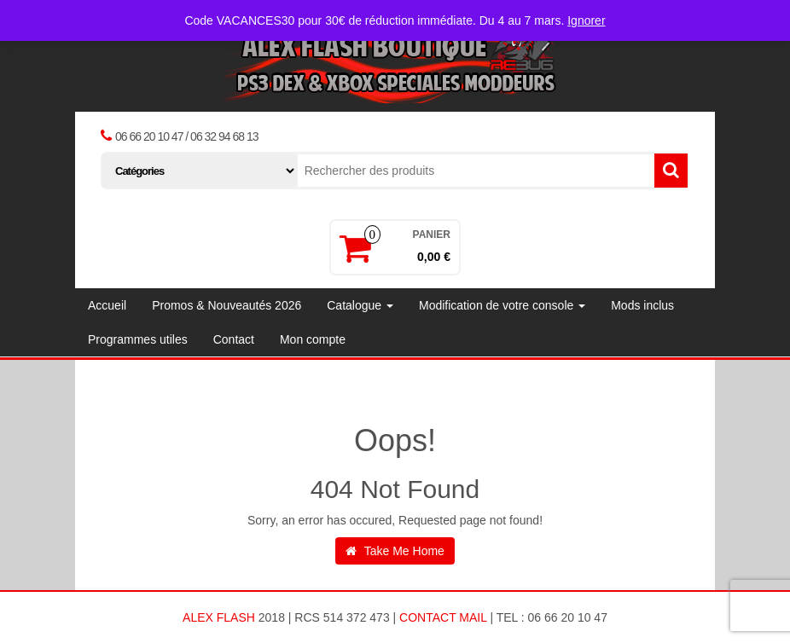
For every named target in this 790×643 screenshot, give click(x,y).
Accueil (107, 305)
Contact (233, 339)
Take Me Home (395, 551)
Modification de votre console (502, 305)
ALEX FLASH (219, 617)
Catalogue (360, 305)
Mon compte (313, 339)
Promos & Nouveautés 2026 (226, 305)
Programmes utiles (138, 339)
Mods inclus (642, 305)
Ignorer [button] (586, 20)
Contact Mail (442, 617)
